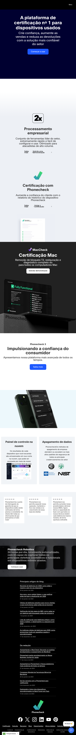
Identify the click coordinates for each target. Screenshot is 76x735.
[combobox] (10, 733)
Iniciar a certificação (39, 206)
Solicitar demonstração (38, 271)
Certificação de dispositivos (31, 730)
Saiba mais (26, 152)
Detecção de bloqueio (50, 730)
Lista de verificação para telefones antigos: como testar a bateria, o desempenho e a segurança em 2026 (37, 622)
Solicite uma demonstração (39, 152)
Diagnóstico (41, 730)
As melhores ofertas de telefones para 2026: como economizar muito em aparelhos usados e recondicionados (37, 632)
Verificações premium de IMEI (62, 730)
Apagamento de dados (19, 730)
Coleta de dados (10, 730)
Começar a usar (38, 52)
